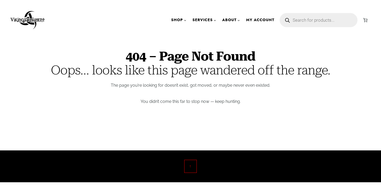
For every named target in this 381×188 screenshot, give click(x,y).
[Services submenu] (215, 20)
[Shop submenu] (185, 20)
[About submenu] (239, 20)
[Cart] (365, 20)
